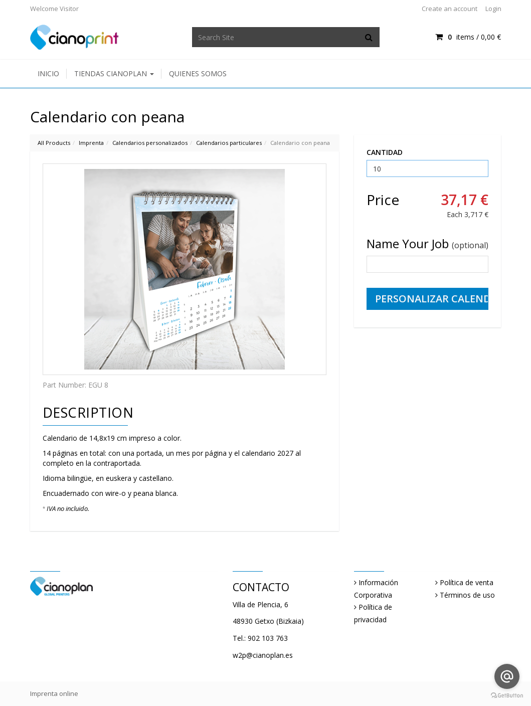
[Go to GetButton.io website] (507, 695)
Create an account (449, 8)
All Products (54, 142)
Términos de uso (467, 595)
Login (493, 8)
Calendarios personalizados (150, 142)
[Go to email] (506, 676)
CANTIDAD (385, 152)
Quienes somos (198, 73)
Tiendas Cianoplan (114, 73)
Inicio (48, 73)
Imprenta (91, 142)
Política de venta (466, 582)
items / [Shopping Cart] (468, 37)
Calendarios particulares (229, 142)
